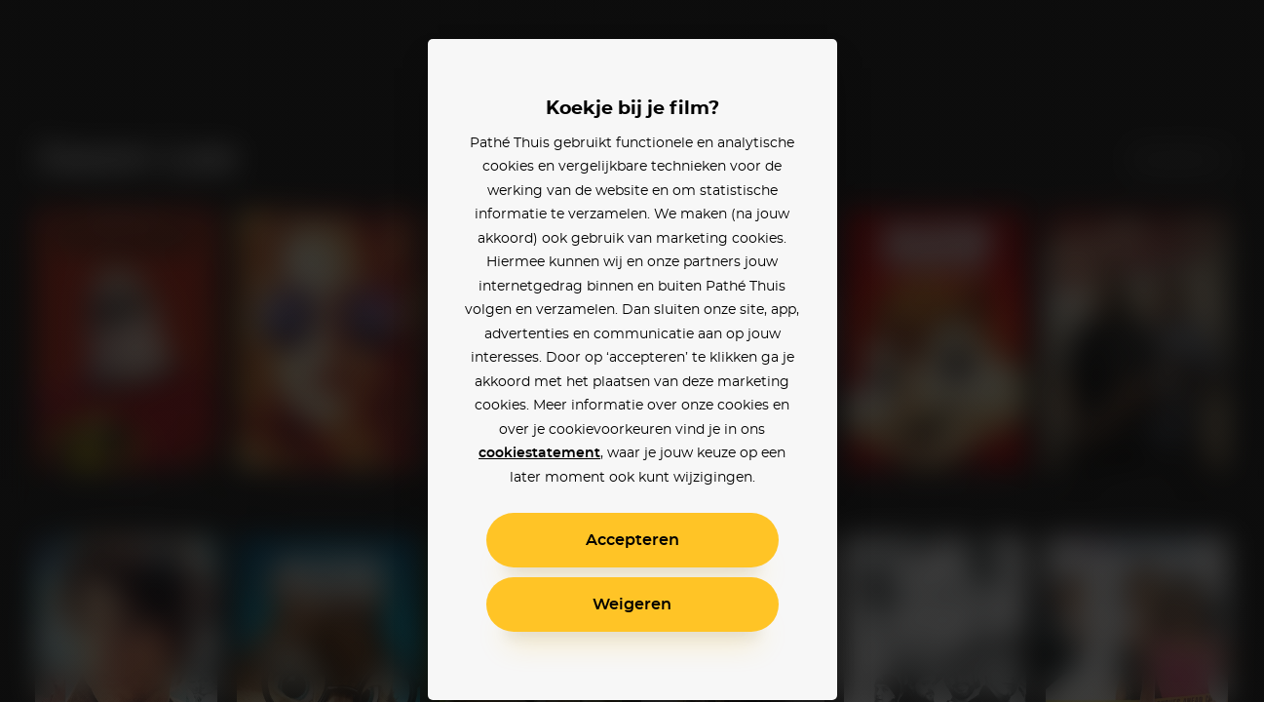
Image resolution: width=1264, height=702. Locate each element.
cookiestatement (539, 453)
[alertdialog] (632, 351)
